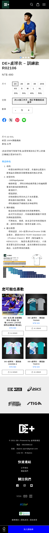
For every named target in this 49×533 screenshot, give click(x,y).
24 (15, 84)
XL (40, 88)
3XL (24, 93)
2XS (42, 84)
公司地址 (24, 468)
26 (22, 84)
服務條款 (15, 520)
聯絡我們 (24, 471)
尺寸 (4, 84)
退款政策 (33, 520)
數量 (4, 109)
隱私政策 (24, 520)
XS (15, 88)
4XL (32, 93)
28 (28, 84)
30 (34, 84)
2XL (16, 93)
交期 (4, 100)
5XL (40, 93)
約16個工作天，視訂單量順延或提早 (29, 101)
